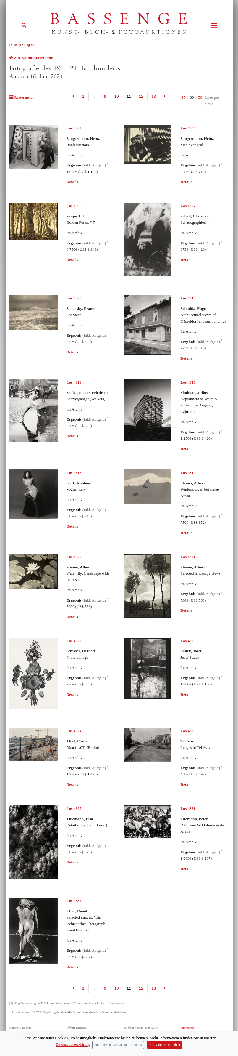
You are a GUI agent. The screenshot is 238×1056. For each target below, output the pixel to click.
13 (153, 96)
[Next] (164, 96)
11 (129, 96)
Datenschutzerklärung (194, 1032)
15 (183, 97)
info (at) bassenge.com (148, 1037)
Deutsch (15, 45)
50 (200, 97)
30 (192, 97)
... (94, 96)
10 (116, 96)
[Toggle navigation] (214, 26)
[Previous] (73, 96)
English (29, 45)
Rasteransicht (22, 97)
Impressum (187, 1027)
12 (141, 96)
